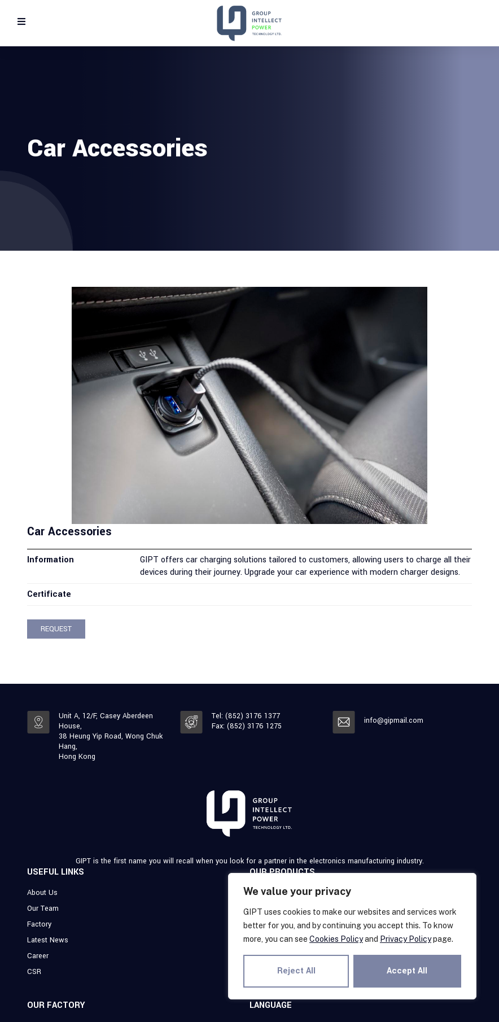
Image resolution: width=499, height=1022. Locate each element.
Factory (39, 924)
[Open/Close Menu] (21, 21)
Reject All (296, 971)
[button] (56, 629)
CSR (34, 972)
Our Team (43, 908)
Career (38, 956)
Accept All (407, 971)
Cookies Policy (336, 939)
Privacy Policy (405, 939)
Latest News (47, 940)
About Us (42, 893)
